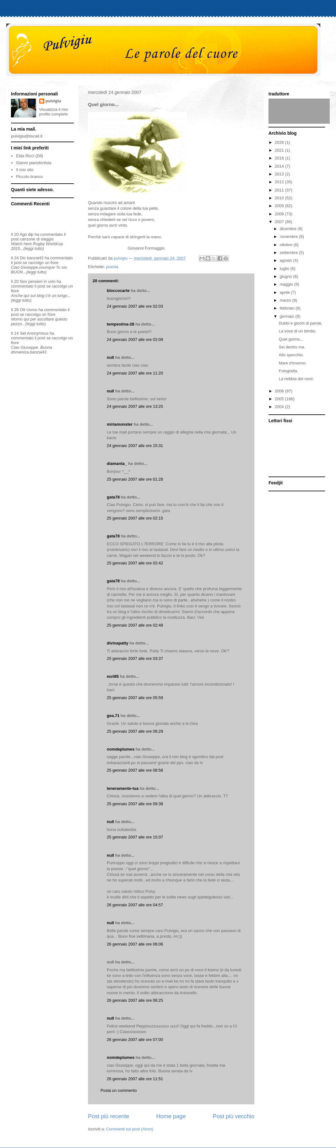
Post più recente (108, 1116)
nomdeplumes (120, 749)
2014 (280, 166)
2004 (280, 406)
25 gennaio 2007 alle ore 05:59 (135, 697)
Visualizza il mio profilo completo (53, 111)
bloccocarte (118, 290)
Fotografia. (288, 371)
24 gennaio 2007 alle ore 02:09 (135, 339)
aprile (285, 292)
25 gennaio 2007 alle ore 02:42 (135, 563)
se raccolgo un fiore (40, 262)
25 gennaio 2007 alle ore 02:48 (135, 625)
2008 (280, 214)
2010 (280, 198)
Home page (171, 1116)
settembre (289, 252)
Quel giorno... (291, 339)
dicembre (289, 228)
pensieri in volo (42, 281)
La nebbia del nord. (296, 378)
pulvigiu (53, 101)
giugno (286, 276)
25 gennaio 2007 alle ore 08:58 (135, 770)
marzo (286, 300)
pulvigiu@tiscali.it (26, 136)
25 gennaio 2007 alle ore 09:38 (135, 803)
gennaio (287, 316)
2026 (280, 142)
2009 (280, 205)
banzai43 (35, 258)
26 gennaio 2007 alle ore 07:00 (135, 1039)
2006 (280, 391)
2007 (280, 221)
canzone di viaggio (37, 239)
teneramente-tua (122, 788)
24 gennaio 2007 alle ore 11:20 (135, 373)
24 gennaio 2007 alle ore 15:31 (135, 445)
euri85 (113, 676)
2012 (280, 182)
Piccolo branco (29, 176)
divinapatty (117, 643)
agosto (286, 260)
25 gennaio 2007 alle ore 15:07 (135, 837)
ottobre (287, 244)
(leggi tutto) (34, 248)
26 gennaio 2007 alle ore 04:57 (135, 905)
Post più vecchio (233, 1116)
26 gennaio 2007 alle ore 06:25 (135, 1000)
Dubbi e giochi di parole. (300, 323)
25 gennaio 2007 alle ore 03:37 (135, 658)
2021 (280, 150)
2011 (280, 190)
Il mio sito (24, 169)
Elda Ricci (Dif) (29, 156)
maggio (287, 284)
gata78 (113, 497)
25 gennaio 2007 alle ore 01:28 (135, 479)
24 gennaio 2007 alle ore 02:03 (135, 306)
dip (30, 234)
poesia (112, 266)
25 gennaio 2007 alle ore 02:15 (135, 518)
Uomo (31, 309)
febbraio (288, 308)
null (110, 357)
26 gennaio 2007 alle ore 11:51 (135, 1078)
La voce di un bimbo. (297, 331)
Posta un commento (118, 1090)
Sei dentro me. (292, 347)
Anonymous (38, 333)
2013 (280, 174)
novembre (289, 236)
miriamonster (120, 424)
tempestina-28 (120, 324)
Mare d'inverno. (292, 363)
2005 (280, 398)
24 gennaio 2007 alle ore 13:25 (135, 406)
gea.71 (113, 715)
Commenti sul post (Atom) (129, 1129)
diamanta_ (117, 463)
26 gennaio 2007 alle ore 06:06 (135, 944)
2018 (280, 158)
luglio (285, 268)
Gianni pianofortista (33, 162)
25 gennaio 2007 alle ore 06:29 (135, 731)
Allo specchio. (291, 355)
